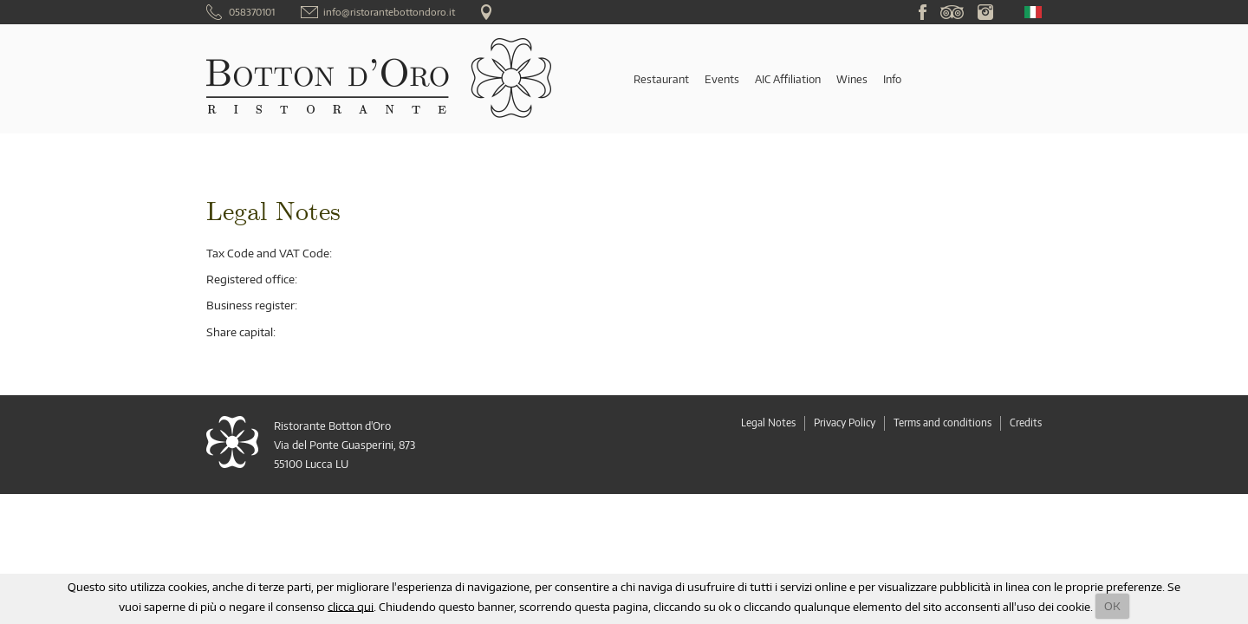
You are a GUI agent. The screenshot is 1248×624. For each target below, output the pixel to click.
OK (1112, 606)
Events (722, 79)
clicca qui (351, 606)
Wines (852, 79)
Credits (1026, 422)
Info (892, 79)
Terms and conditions (942, 422)
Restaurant (661, 79)
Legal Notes (768, 422)
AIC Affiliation (788, 79)
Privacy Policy (844, 422)
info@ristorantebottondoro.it (389, 11)
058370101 (252, 11)
